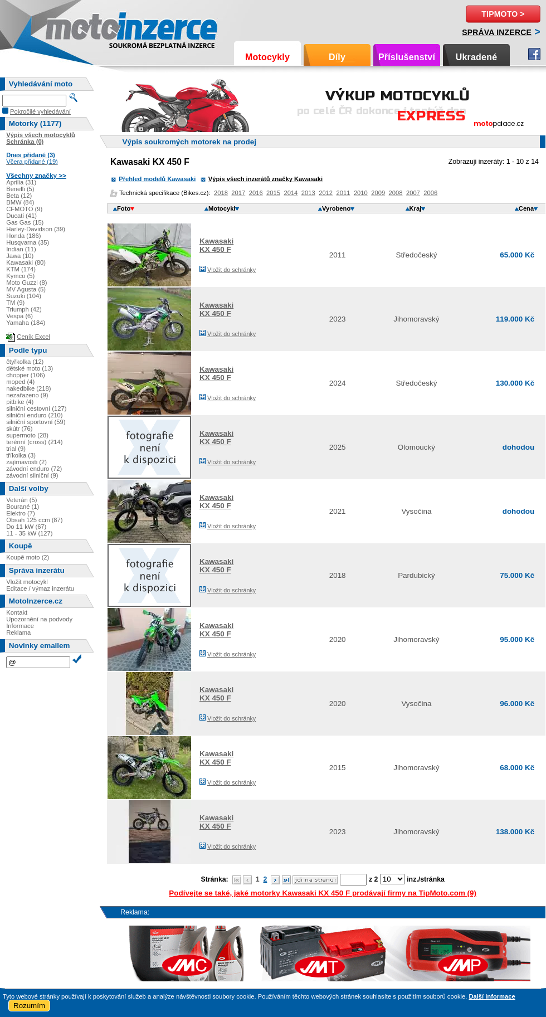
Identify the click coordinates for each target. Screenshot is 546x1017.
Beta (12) (19, 195)
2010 (361, 192)
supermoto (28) (27, 435)
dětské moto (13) (29, 368)
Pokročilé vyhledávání (40, 111)
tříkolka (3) (21, 455)
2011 (343, 192)
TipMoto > (502, 13)
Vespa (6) (19, 316)
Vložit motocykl (27, 581)
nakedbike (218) (28, 388)
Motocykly (267, 57)
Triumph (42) (24, 309)
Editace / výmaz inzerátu (40, 588)
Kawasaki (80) (26, 262)
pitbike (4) (19, 401)
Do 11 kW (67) (26, 526)
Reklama (18, 632)
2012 (326, 192)
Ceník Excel (33, 336)
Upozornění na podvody (39, 619)
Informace (20, 625)
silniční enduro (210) (34, 415)
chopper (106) (25, 375)
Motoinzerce (69, 27)
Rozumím (29, 1005)
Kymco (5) (20, 276)
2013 (308, 192)
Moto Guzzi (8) (26, 282)
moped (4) (20, 381)
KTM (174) (21, 269)
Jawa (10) (19, 255)
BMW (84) (20, 202)
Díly (337, 57)
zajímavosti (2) (26, 462)
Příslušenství (406, 57)
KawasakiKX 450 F (216, 245)
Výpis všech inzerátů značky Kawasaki (265, 179)
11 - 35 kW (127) (29, 533)
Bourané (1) (22, 506)
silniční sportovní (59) (35, 422)
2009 (378, 192)
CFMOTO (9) (24, 209)
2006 (430, 192)
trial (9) (16, 448)
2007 (413, 192)
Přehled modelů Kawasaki (157, 179)
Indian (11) (21, 249)
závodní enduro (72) (34, 468)
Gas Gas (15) (24, 222)
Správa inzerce (497, 32)
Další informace (492, 996)
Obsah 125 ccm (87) (34, 520)
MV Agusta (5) (26, 289)
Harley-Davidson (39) (35, 229)
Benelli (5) (20, 189)
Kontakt (16, 612)
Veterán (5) (21, 500)
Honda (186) (23, 235)
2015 (273, 192)
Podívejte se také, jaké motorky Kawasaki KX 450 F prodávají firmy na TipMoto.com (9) (322, 893)
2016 (256, 192)
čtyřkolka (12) (24, 361)
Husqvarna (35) (27, 242)
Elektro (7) (20, 513)
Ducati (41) (21, 215)
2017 (238, 192)
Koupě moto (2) (27, 557)
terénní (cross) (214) (34, 442)
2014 (291, 192)
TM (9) (15, 302)
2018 (221, 192)
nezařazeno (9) (27, 395)
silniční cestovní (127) (36, 408)
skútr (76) (19, 428)
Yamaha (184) (25, 322)
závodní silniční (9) (32, 475)
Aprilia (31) (21, 182)
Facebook (534, 54)
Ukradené (477, 57)
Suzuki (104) (23, 296)
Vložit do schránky (231, 269)
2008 (396, 192)
